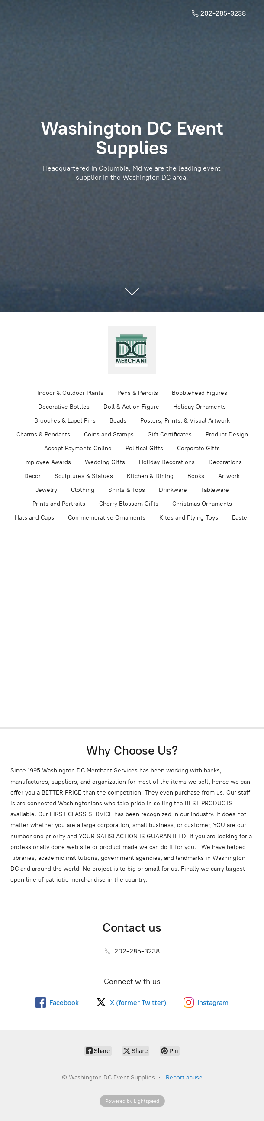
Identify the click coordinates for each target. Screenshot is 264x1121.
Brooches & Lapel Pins (65, 420)
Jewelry (46, 490)
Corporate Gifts (198, 448)
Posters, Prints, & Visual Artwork (185, 420)
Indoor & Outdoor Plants (70, 393)
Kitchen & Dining (150, 476)
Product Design (227, 434)
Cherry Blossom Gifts (128, 503)
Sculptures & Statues (84, 476)
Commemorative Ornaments (106, 517)
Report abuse (184, 1077)
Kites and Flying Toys (188, 517)
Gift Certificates (170, 434)
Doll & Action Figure (131, 406)
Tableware (215, 490)
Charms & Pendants (43, 434)
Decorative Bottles (64, 406)
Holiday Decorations (167, 462)
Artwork (229, 476)
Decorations (225, 462)
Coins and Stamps (109, 434)
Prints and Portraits (58, 503)
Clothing (82, 490)
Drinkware (173, 490)
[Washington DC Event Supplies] (132, 350)
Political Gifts (144, 448)
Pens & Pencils (137, 393)
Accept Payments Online (78, 448)
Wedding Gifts (105, 462)
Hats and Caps (34, 517)
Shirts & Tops (126, 490)
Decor (32, 476)
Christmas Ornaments (202, 503)
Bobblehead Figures (199, 393)
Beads (117, 420)
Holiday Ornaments (199, 406)
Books (195, 476)
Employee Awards (46, 462)
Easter (240, 517)
